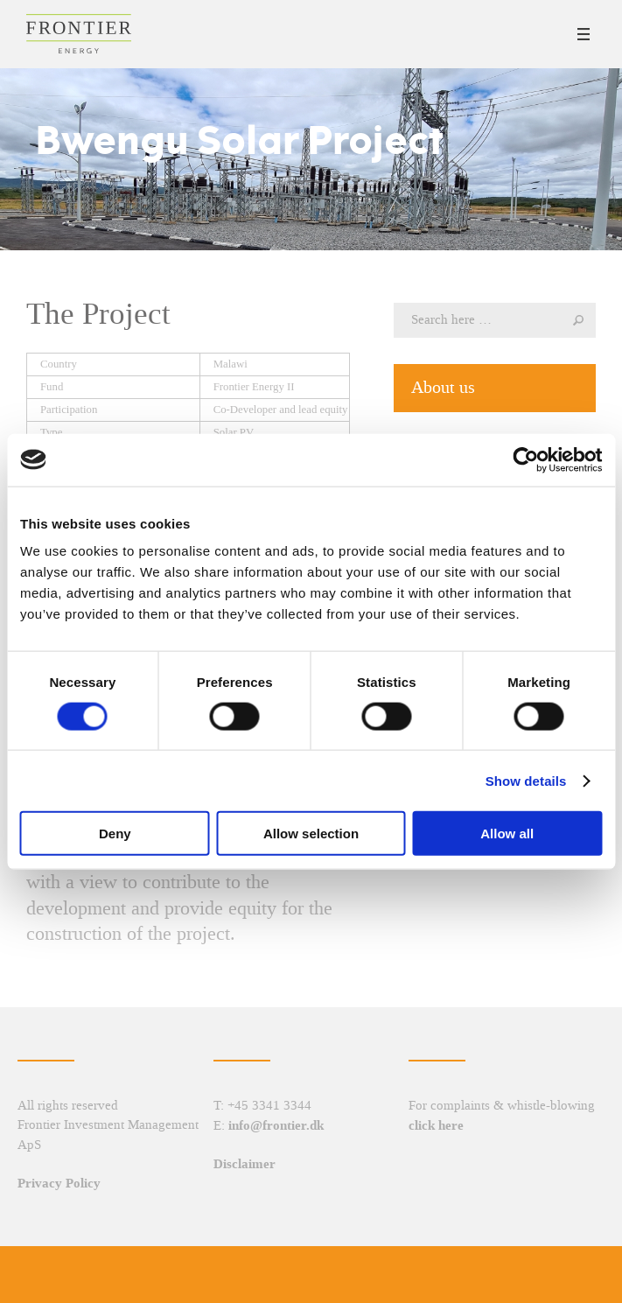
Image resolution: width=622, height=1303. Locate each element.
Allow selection (311, 833)
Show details (526, 780)
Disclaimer (244, 1164)
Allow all (507, 833)
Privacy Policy (59, 1183)
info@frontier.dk (276, 1125)
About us (443, 386)
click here (436, 1125)
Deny (115, 833)
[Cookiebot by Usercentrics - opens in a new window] (525, 459)
